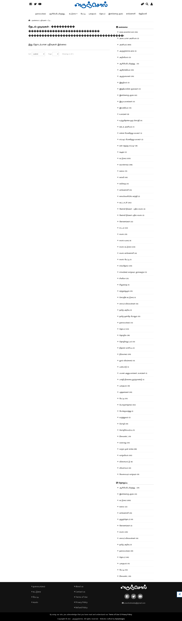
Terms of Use (80, 597)
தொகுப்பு (121, 483)
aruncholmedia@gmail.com (133, 603)
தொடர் (102, 13)
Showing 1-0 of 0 (67, 54)
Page (50, 54)
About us (78, 586)
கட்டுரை (72, 13)
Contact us (79, 592)
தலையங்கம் (40, 13)
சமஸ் (35, 602)
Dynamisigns (120, 618)
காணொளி (130, 13)
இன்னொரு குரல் (115, 13)
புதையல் (92, 13)
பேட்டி (83, 13)
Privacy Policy (80, 602)
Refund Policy (80, 607)
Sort (29, 54)
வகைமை (122, 27)
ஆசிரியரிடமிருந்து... (57, 13)
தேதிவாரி (143, 13)
